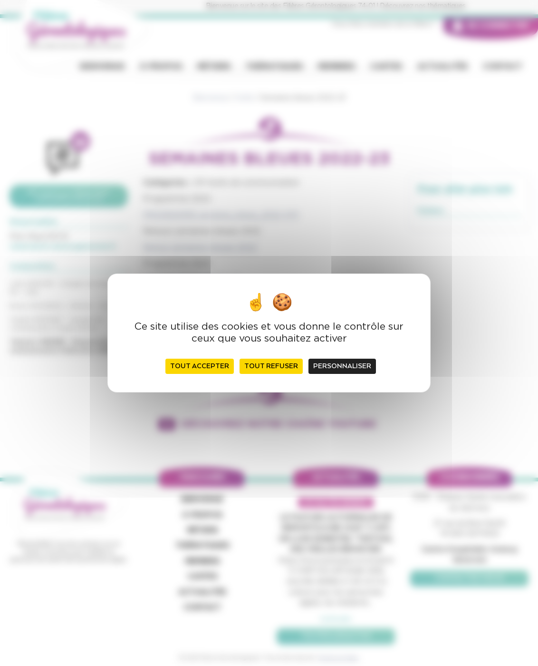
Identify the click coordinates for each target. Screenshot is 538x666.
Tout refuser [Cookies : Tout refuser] (271, 366)
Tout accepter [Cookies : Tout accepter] (199, 366)
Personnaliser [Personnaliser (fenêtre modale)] (342, 366)
